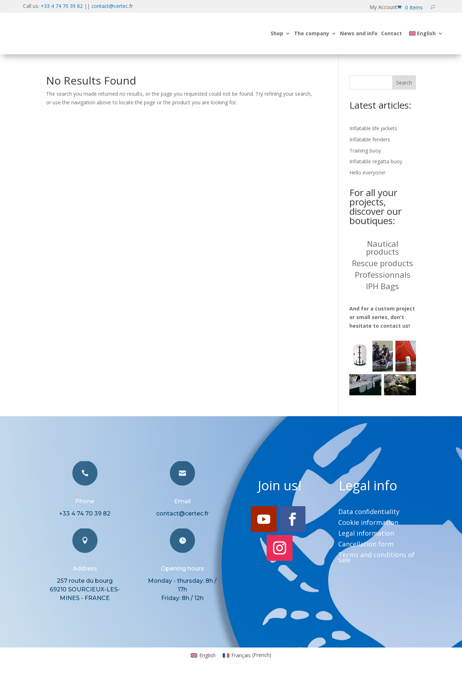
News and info (358, 33)
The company (311, 33)
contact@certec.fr (112, 6)
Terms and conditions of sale (376, 558)
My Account (383, 7)
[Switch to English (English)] (203, 655)
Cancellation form (366, 544)
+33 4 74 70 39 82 (62, 6)
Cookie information (368, 523)
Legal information (366, 534)
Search (404, 82)
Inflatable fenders (369, 139)
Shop (277, 33)
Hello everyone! (367, 172)
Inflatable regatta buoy (375, 161)
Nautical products (382, 247)
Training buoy (365, 150)
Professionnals (383, 274)
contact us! (395, 325)
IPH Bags (382, 286)
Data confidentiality (368, 512)
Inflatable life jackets (373, 128)
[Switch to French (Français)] (247, 655)
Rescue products (382, 263)
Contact (391, 33)
